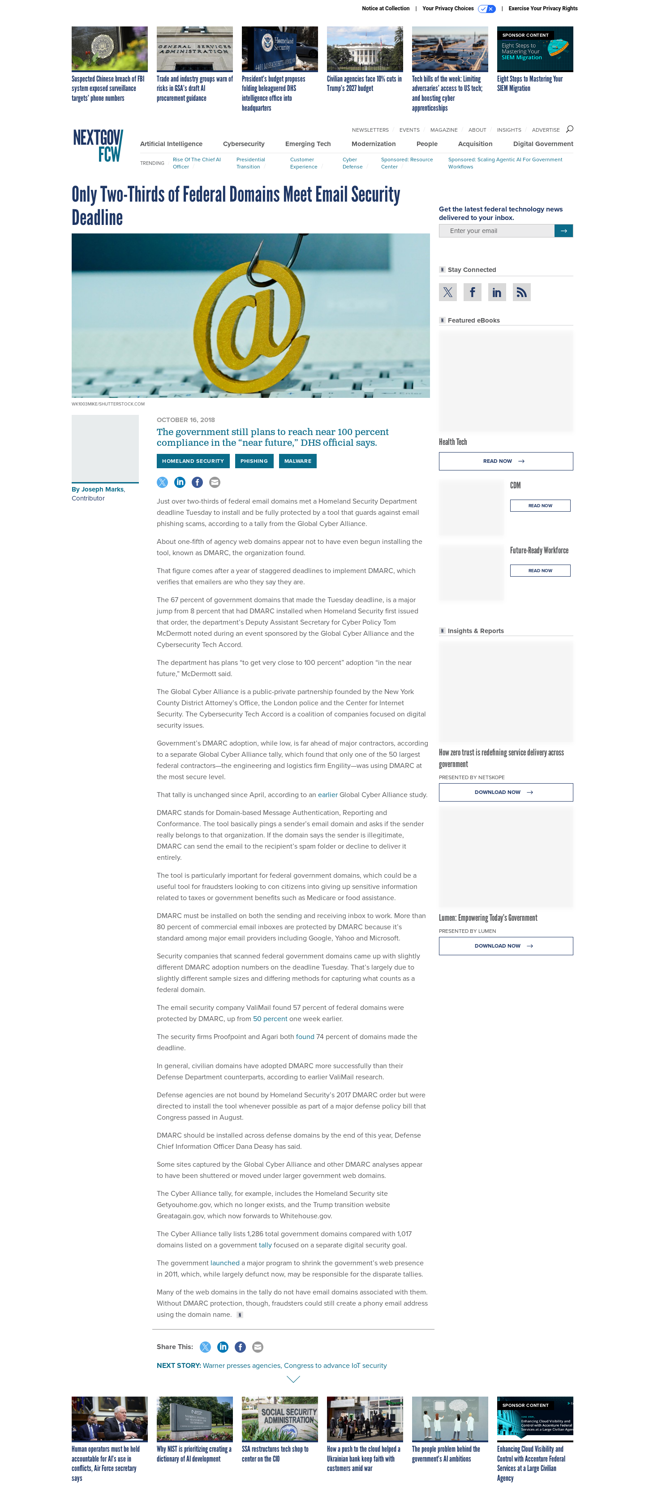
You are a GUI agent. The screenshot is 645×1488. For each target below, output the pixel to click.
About (477, 130)
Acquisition (475, 144)
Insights (509, 130)
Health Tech (453, 441)
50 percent (269, 1019)
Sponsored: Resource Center (407, 163)
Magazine (444, 130)
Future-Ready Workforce (539, 550)
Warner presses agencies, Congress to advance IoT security (295, 1365)
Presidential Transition (250, 163)
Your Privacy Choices (459, 9)
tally (265, 1245)
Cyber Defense (353, 163)
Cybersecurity (244, 144)
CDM (515, 485)
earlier (327, 794)
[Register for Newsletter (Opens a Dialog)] (564, 230)
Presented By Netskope (472, 777)
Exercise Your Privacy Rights (543, 8)
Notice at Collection (385, 8)
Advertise (546, 130)
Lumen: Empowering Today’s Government (488, 917)
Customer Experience (304, 163)
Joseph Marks (103, 489)
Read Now (506, 461)
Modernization (374, 144)
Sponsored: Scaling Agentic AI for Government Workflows (505, 163)
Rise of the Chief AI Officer (197, 163)
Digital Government (543, 144)
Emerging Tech (308, 144)
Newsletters (370, 130)
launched (224, 1263)
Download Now (506, 792)
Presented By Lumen (467, 931)
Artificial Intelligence (171, 144)
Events (410, 130)
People (427, 144)
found (304, 1036)
